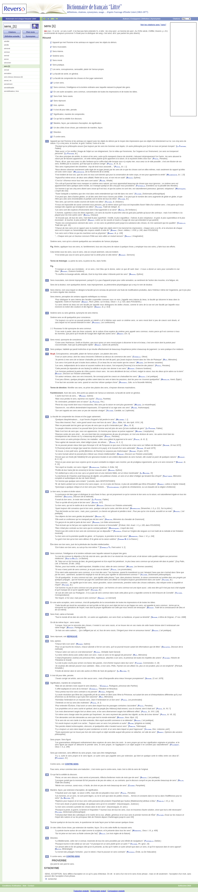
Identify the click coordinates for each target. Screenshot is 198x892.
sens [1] (7, 66)
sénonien (7, 63)
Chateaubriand (113, 487)
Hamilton (108, 519)
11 (51, 87)
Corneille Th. (105, 547)
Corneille (137, 357)
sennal (6, 55)
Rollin (180, 780)
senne (6, 59)
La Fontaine (181, 146)
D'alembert (174, 745)
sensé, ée (7, 80)
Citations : (182, 19)
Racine (102, 181)
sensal (6, 70)
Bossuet (122, 255)
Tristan (99, 399)
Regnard (96, 522)
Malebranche (79, 172)
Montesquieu (180, 189)
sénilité (6, 41)
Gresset (101, 598)
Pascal (156, 159)
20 (51, 128)
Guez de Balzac (72, 558)
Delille (128, 236)
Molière (140, 363)
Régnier (83, 396)
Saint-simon (167, 476)
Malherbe (120, 419)
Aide (24, 886)
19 (51, 123)
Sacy (115, 422)
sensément (8, 84)
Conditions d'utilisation (11, 886)
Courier (132, 785)
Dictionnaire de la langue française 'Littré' (21, 19)
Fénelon (132, 726)
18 (51, 119)
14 (51, 101)
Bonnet (114, 230)
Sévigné (166, 445)
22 (51, 137)
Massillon (165, 379)
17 (51, 114)
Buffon (121, 210)
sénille (6, 45)
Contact (31, 886)
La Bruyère (144, 473)
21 (51, 132)
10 (51, 83)
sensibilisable (9, 88)
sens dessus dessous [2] (13, 77)
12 (51, 92)
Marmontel (133, 536)
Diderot (91, 220)
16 (51, 110)
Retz (165, 360)
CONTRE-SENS (71, 764)
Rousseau (96, 322)
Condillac (181, 223)
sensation (7, 73)
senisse (7, 52)
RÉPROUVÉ (72, 636)
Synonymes (155, 19)
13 (51, 96)
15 (51, 105)
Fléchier (166, 658)
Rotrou (97, 652)
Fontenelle (140, 186)
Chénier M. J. (123, 539)
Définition (145, 19)
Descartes (68, 497)
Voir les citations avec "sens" (153, 25)
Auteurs (126, 19)
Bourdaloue (94, 467)
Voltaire (138, 194)
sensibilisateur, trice (11, 91)
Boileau (130, 178)
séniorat (7, 48)
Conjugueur (135, 19)
